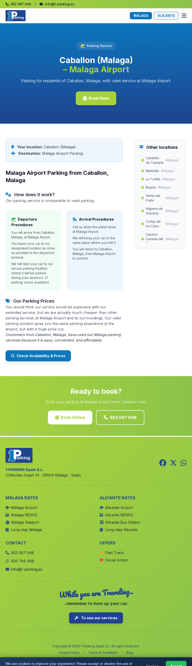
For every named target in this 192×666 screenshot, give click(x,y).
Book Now (96, 98)
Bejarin (156, 187)
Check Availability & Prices (38, 355)
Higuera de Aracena (160, 211)
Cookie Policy (69, 652)
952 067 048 (120, 417)
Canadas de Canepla (160, 160)
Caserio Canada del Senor (160, 238)
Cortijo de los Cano (160, 223)
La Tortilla (158, 179)
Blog (129, 652)
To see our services (96, 618)
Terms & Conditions (103, 652)
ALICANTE (166, 16)
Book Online (70, 417)
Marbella (157, 171)
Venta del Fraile (160, 198)
